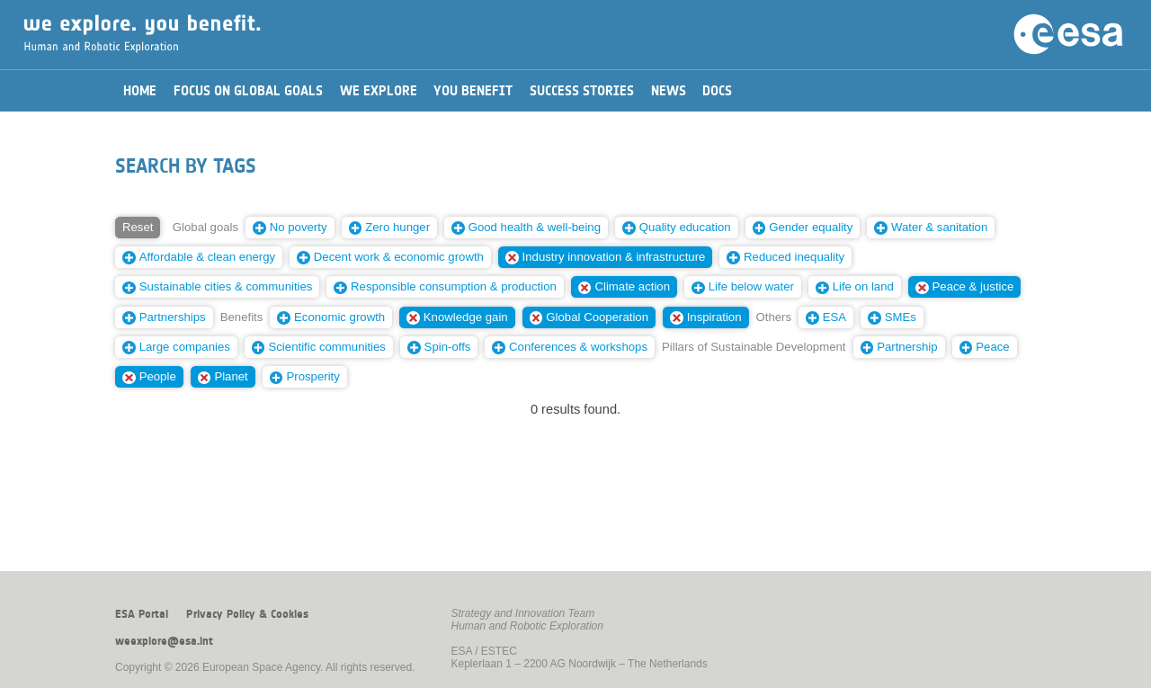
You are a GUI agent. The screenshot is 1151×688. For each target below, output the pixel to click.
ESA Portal (141, 614)
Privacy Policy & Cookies (247, 614)
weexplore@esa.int (164, 641)
